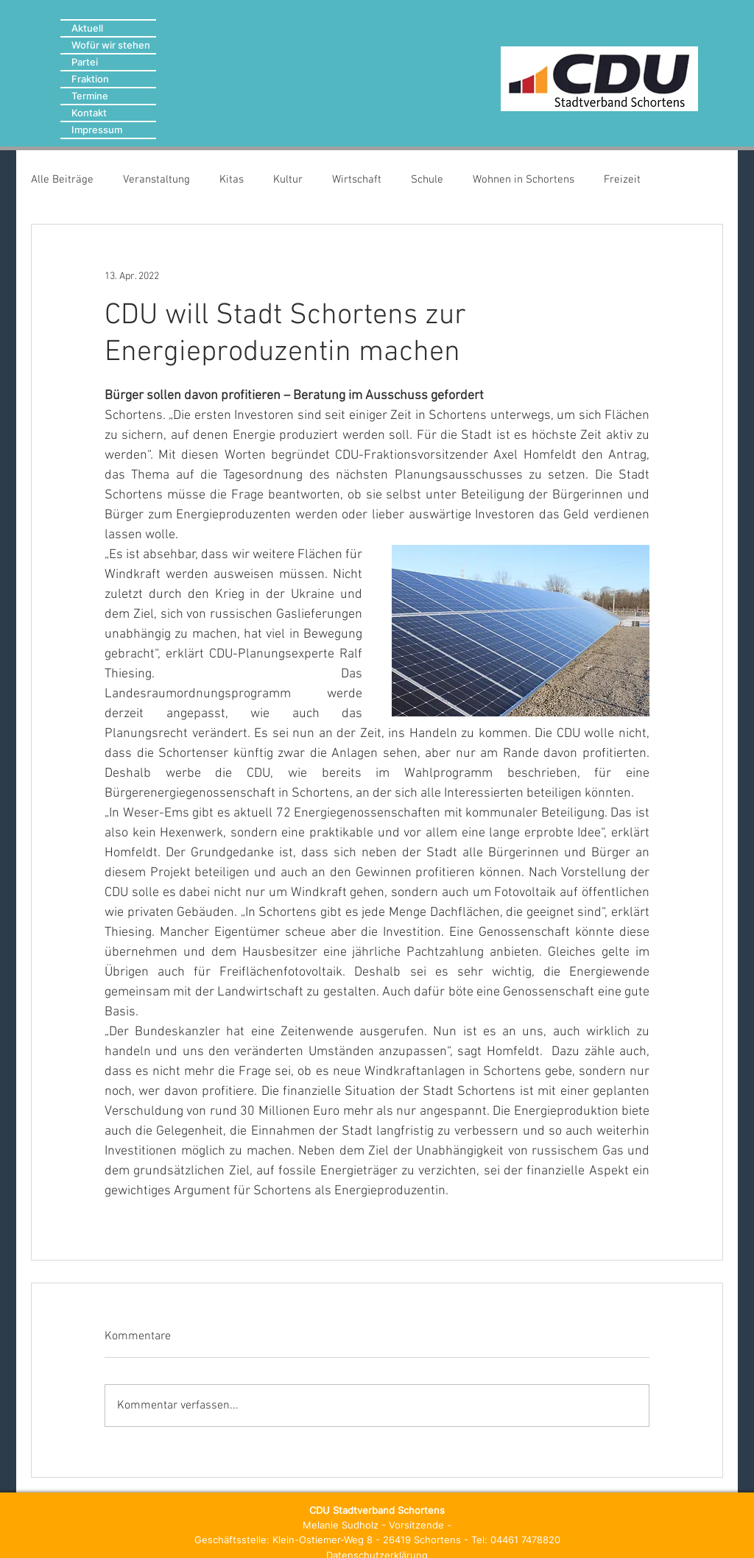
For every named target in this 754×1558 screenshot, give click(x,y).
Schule (427, 179)
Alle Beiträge (62, 179)
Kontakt (89, 113)
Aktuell (87, 28)
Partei (84, 62)
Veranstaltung (156, 179)
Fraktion (90, 79)
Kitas (231, 179)
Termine (89, 96)
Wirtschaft (356, 179)
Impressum (96, 129)
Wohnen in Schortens (523, 179)
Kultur (288, 179)
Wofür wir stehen (110, 45)
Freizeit (622, 179)
